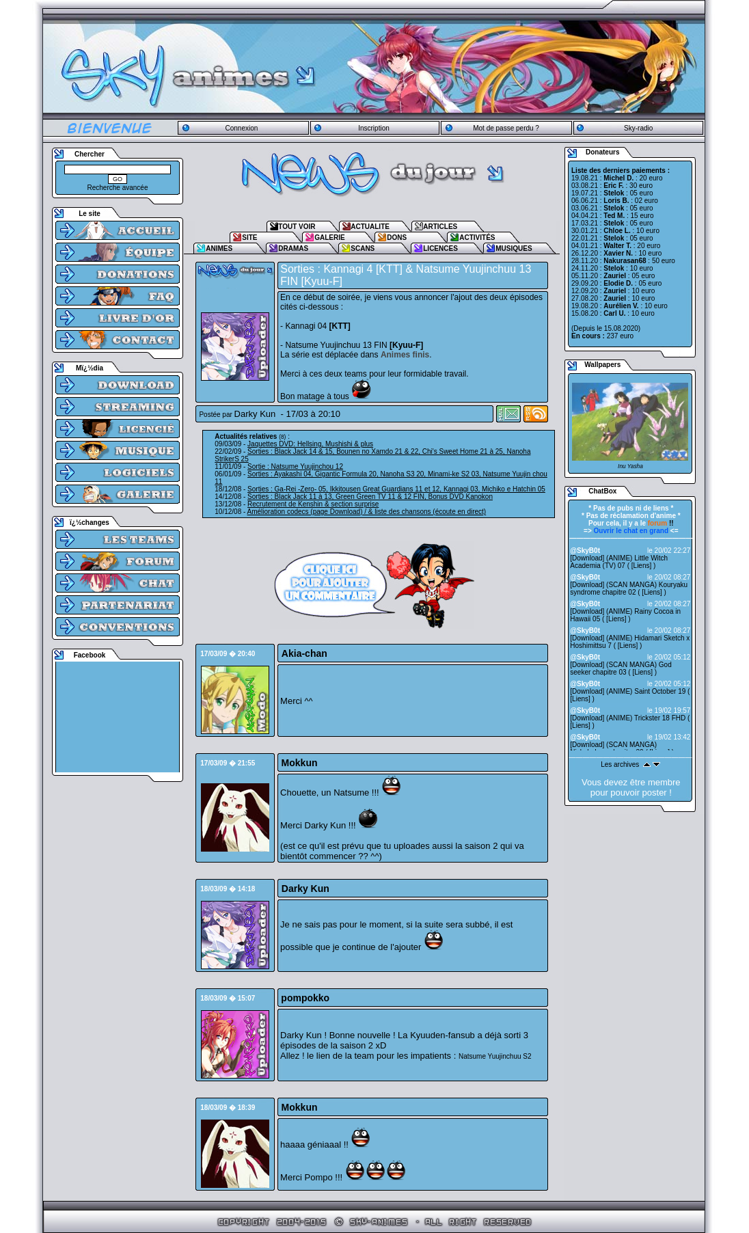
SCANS (362, 248)
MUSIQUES (513, 248)
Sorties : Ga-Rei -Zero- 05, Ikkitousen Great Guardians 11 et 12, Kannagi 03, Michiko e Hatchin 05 (396, 489)
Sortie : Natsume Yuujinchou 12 (295, 466)
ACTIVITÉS (477, 237)
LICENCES (440, 248)
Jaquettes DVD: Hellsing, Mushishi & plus (310, 444)
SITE (249, 237)
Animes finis (405, 355)
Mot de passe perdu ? (506, 128)
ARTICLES (440, 226)
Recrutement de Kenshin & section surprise (313, 504)
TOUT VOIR (296, 226)
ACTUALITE (370, 226)
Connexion (241, 128)
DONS (397, 237)
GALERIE (329, 237)
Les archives (620, 764)
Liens (642, 565)
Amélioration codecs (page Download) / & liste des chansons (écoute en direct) (367, 511)
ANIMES (219, 248)
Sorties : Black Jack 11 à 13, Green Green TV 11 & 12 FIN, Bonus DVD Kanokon (370, 496)
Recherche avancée (117, 187)
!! (661, 523)
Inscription (374, 128)
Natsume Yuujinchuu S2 (495, 1056)
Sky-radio (638, 128)
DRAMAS (293, 248)
